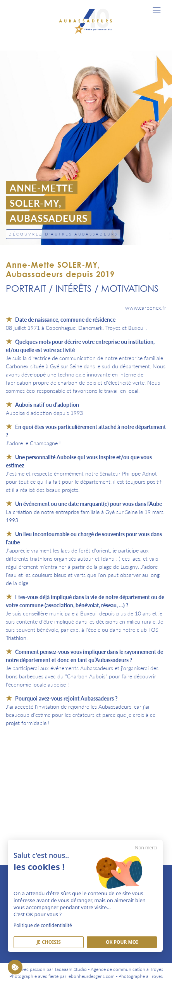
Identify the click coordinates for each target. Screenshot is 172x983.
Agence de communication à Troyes (127, 969)
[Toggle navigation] (156, 10)
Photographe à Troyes (141, 976)
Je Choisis (48, 942)
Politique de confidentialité (43, 925)
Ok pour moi (122, 942)
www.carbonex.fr (145, 307)
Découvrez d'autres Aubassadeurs (63, 234)
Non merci (146, 847)
